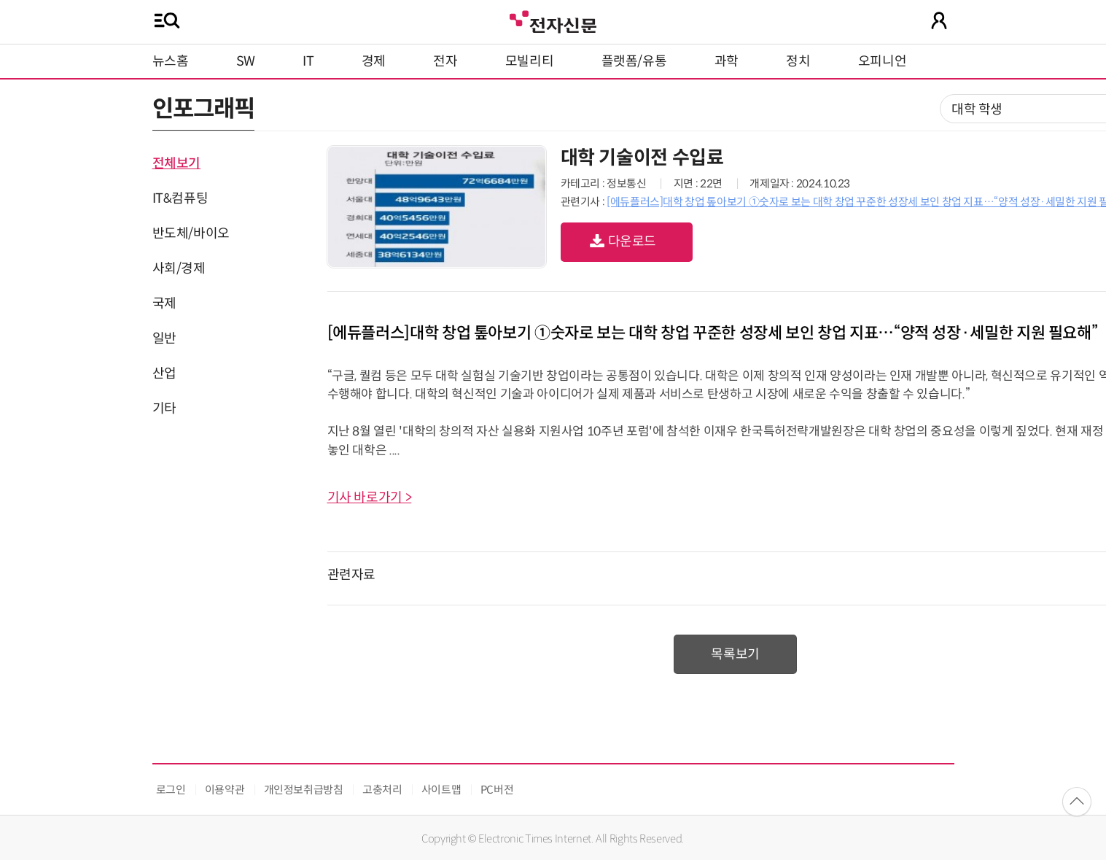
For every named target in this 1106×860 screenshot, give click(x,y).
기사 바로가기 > (369, 497)
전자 (445, 61)
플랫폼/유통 (634, 61)
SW (245, 61)
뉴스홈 (170, 61)
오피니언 (882, 61)
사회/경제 (179, 268)
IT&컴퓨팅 (180, 198)
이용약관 (225, 790)
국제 (164, 303)
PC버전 (497, 790)
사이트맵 (441, 790)
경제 (374, 61)
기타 (164, 408)
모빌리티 (529, 61)
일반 (164, 338)
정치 (798, 61)
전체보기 (176, 163)
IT (308, 61)
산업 (164, 373)
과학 (726, 61)
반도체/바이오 (191, 233)
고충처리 (382, 790)
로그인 (171, 790)
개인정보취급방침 (303, 790)
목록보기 (735, 654)
